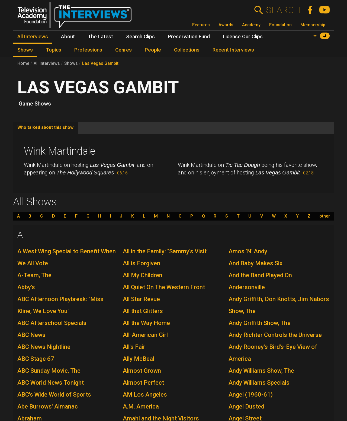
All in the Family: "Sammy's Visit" (165, 251)
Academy (251, 24)
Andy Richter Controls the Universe (275, 334)
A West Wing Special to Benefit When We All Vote (66, 257)
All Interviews (47, 63)
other (324, 216)
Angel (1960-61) (251, 394)
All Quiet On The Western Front (164, 287)
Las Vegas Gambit (100, 63)
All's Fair (134, 346)
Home (23, 63)
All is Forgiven (141, 263)
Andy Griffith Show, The (260, 323)
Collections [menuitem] (187, 50)
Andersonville (247, 287)
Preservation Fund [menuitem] (189, 37)
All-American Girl (145, 334)
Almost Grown (142, 370)
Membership (312, 24)
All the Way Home (146, 323)
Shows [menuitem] (25, 50)
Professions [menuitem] (88, 50)
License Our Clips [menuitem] (243, 37)
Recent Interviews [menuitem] (233, 50)
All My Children (142, 275)
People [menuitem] (153, 50)
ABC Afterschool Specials (51, 323)
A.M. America (141, 406)
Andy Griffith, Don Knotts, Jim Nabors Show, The (279, 305)
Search (283, 10)
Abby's (26, 287)
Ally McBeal (138, 358)
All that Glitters (143, 311)
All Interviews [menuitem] (32, 37)
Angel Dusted (246, 406)
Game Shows (35, 103)
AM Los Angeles (145, 394)
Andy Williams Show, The (261, 370)
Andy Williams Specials (259, 382)
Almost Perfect (143, 382)
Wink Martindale (59, 151)
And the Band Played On (260, 275)
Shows (71, 63)
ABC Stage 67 (35, 358)
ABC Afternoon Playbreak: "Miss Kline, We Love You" (60, 305)
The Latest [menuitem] (100, 37)
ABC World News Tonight (50, 382)
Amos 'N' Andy (248, 251)
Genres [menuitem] (123, 50)
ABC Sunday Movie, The (49, 370)
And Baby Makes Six (255, 263)
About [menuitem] (68, 37)
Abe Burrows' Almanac (47, 406)
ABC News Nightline (43, 346)
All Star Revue (141, 299)
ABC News (31, 334)
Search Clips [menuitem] (140, 37)
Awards (226, 24)
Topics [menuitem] (53, 50)
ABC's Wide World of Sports (54, 394)
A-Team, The (34, 275)
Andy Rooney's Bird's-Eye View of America (273, 352)
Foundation (280, 24)
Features (201, 24)
